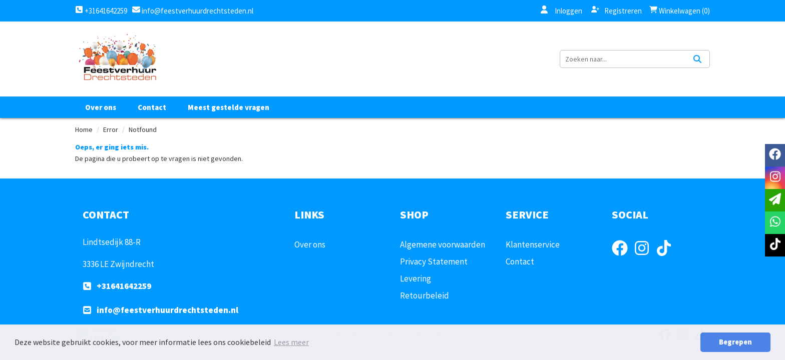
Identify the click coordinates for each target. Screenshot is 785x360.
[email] (775, 200)
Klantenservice (533, 244)
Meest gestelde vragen (228, 107)
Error (110, 129)
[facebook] (623, 257)
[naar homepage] (117, 59)
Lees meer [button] (291, 342)
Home (84, 129)
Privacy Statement (434, 261)
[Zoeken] (697, 59)
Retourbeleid (424, 295)
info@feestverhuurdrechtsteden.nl (196, 11)
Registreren (616, 11)
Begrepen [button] (735, 342)
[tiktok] (667, 257)
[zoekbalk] (622, 59)
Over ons (100, 107)
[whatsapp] (775, 223)
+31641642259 (101, 11)
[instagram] (645, 257)
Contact (152, 107)
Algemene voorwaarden (442, 244)
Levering (415, 278)
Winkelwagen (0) (679, 11)
